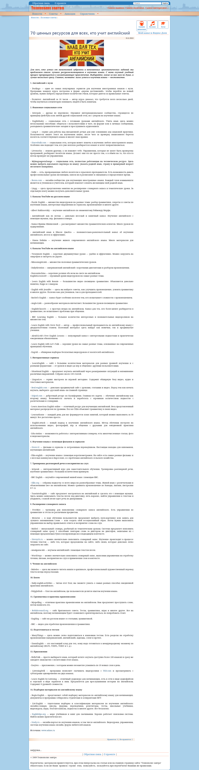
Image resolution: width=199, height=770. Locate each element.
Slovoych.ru (37, 539)
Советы (53, 13)
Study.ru (36, 722)
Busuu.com (37, 180)
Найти (165, 3)
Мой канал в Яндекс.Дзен (152, 32)
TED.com (107, 670)
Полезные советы (49, 17)
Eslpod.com (37, 395)
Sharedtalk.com (39, 142)
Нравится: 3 (112, 739)
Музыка (152, 24)
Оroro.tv (36, 447)
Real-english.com (39, 387)
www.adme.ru (48, 730)
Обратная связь (41, 3)
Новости (37, 13)
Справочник (87, 13)
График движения (141, 25)
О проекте (60, 3)
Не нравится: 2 (126, 739)
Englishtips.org (39, 714)
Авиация (70, 13)
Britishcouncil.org (40, 610)
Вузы (163, 24)
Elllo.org (35, 482)
